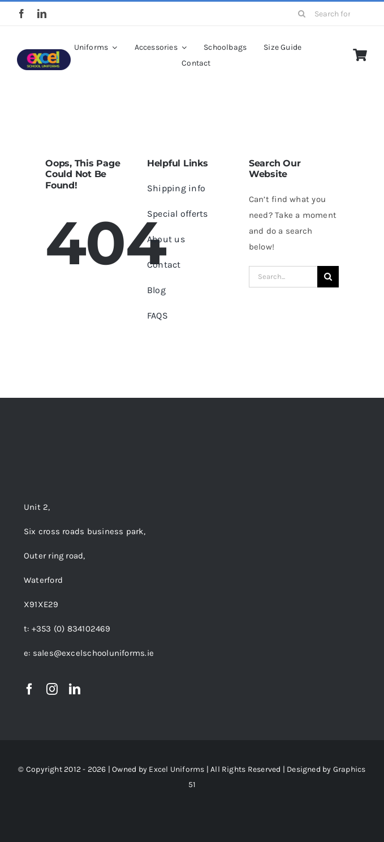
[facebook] (21, 13)
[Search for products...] (328, 13)
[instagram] (52, 689)
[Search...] (283, 276)
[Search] (302, 13)
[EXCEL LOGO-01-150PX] (44, 53)
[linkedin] (41, 13)
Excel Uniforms (176, 769)
